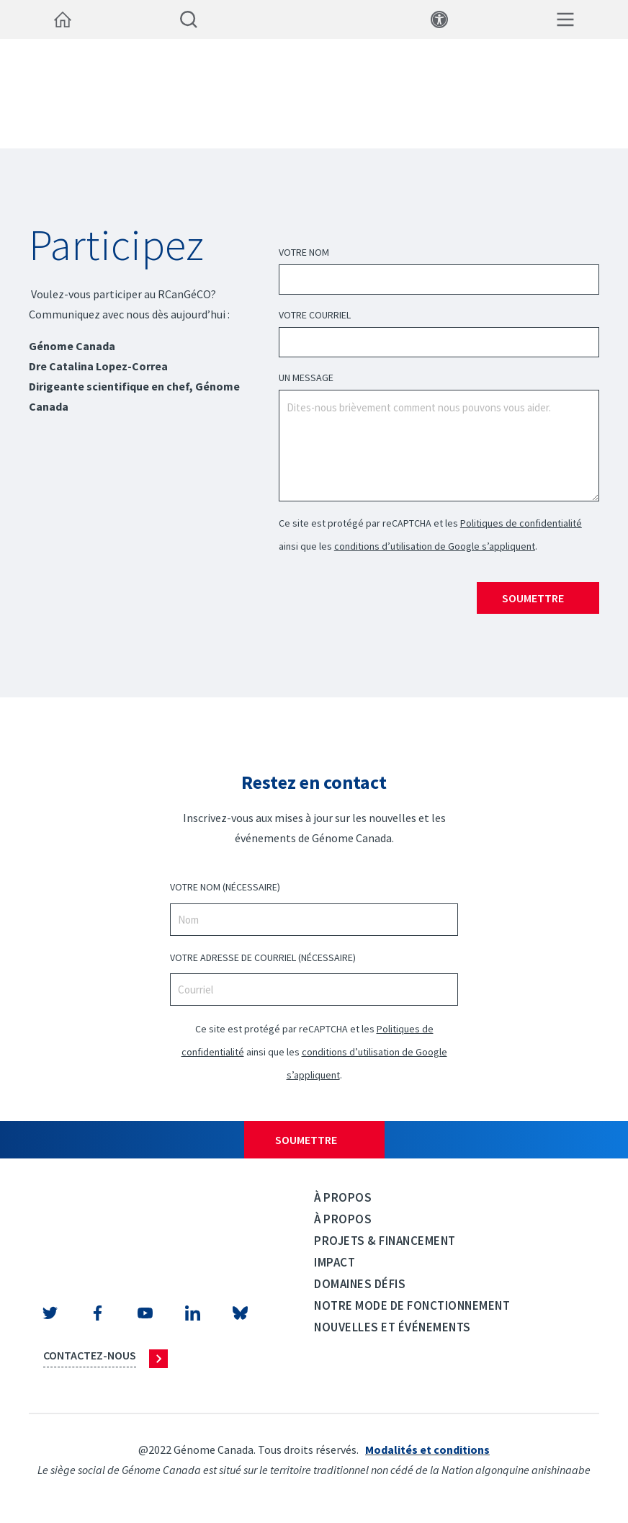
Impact (334, 1262)
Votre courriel (315, 314)
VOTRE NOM (225, 887)
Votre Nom (304, 252)
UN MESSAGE (306, 377)
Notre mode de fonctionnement (412, 1305)
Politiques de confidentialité (521, 523)
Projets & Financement (385, 1241)
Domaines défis (359, 1284)
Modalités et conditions (427, 1449)
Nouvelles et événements (392, 1327)
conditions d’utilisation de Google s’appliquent (434, 546)
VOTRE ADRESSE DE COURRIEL (263, 958)
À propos (343, 1197)
